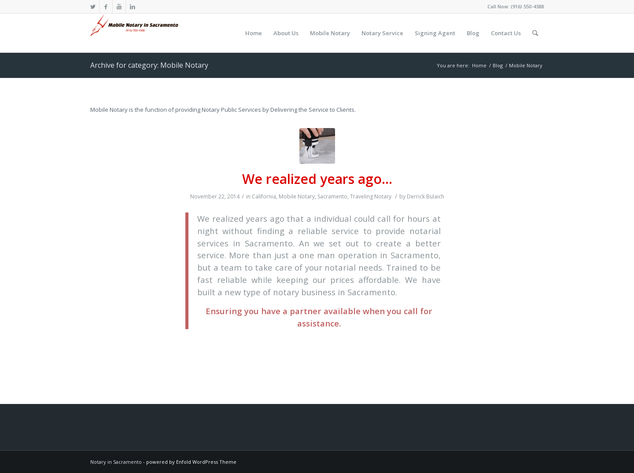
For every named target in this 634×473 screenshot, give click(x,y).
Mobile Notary (297, 196)
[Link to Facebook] (106, 6)
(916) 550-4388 (527, 6)
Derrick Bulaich (425, 196)
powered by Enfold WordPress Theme (191, 461)
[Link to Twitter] (92, 6)
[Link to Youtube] (119, 6)
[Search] (535, 33)
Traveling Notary (370, 196)
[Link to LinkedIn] (132, 6)
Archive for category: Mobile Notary (149, 65)
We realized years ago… (317, 179)
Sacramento (332, 196)
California (264, 196)
